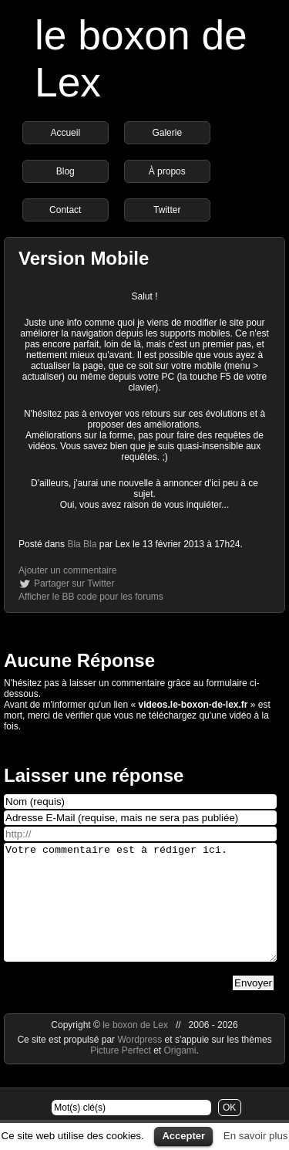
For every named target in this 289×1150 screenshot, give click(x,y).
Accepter (183, 1136)
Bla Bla (81, 544)
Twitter (166, 210)
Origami (180, 1073)
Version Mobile (83, 258)
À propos (167, 171)
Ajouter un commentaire (67, 570)
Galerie (167, 132)
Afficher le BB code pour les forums (90, 596)
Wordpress (140, 1062)
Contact (65, 210)
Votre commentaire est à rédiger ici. (140, 914)
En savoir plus (255, 1136)
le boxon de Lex (135, 1048)
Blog (65, 171)
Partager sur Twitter (74, 583)
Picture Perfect (120, 1073)
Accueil (65, 132)
